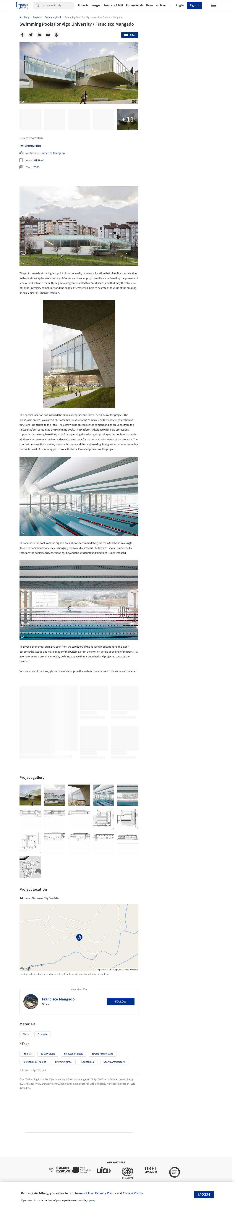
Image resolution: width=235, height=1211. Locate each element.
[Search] (58, 5)
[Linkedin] (39, 35)
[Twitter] (31, 35)
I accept (204, 1194)
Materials (204, 879)
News (149, 5)
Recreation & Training (34, 1062)
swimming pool (63, 1062)
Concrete (43, 1034)
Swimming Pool (31, 146)
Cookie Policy (133, 1193)
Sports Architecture (102, 1054)
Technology (183, 879)
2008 (36, 167)
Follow (120, 1002)
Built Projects (47, 1054)
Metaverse (159, 887)
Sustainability (160, 879)
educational (88, 1062)
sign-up (91, 1200)
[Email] (48, 35)
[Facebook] (22, 35)
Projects (83, 5)
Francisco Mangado (52, 153)
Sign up (194, 5)
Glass (26, 1034)
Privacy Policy (105, 1193)
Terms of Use (83, 1193)
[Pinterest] (56, 35)
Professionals (134, 5)
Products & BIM (113, 5)
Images (96, 5)
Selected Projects (73, 1054)
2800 (37, 160)
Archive (161, 5)
